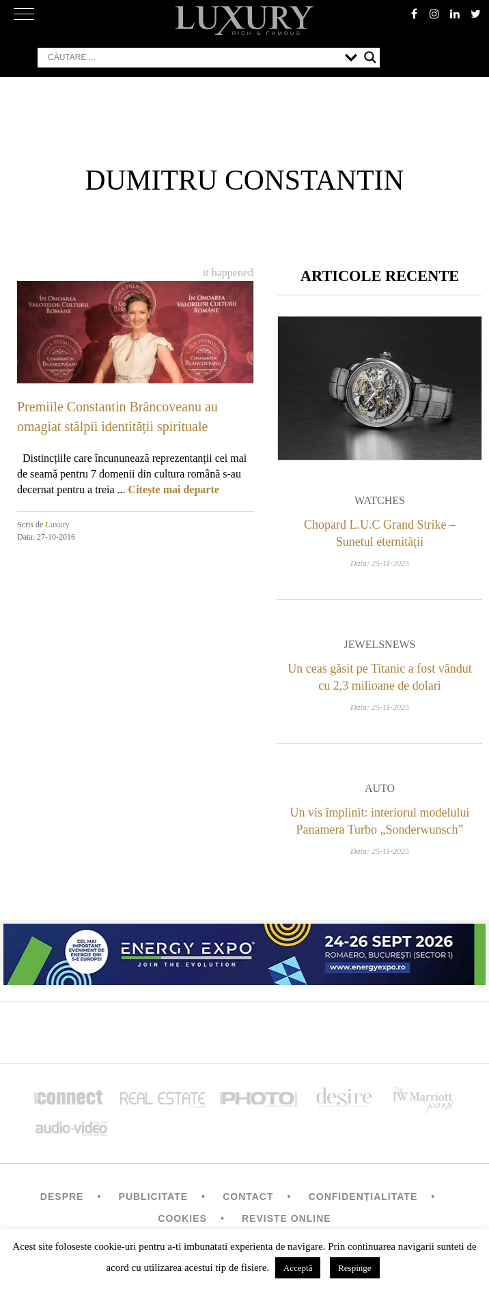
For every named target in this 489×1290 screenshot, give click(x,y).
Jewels (364, 644)
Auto (380, 788)
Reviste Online (286, 1218)
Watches (379, 500)
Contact (248, 1196)
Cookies (182, 1218)
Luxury (57, 524)
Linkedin (455, 13)
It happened (228, 272)
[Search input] (193, 57)
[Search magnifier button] (370, 57)
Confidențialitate (363, 1196)
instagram (434, 13)
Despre (62, 1196)
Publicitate (153, 1196)
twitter (475, 13)
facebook (414, 13)
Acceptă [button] (298, 1268)
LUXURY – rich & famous (244, 20)
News (400, 644)
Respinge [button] (354, 1268)
